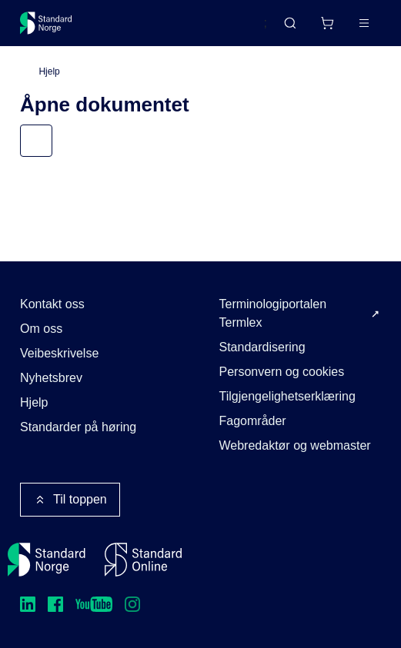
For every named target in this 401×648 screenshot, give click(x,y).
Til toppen (70, 500)
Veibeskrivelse (59, 353)
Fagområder (252, 420)
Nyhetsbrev (51, 377)
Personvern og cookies (282, 371)
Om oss (41, 328)
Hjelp (48, 71)
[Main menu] (364, 23)
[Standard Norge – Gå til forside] (46, 23)
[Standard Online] (143, 559)
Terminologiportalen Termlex (273, 313)
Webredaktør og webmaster (295, 445)
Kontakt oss (52, 304)
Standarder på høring (78, 427)
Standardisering (262, 347)
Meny (50, 140)
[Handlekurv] (327, 23)
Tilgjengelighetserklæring (287, 396)
